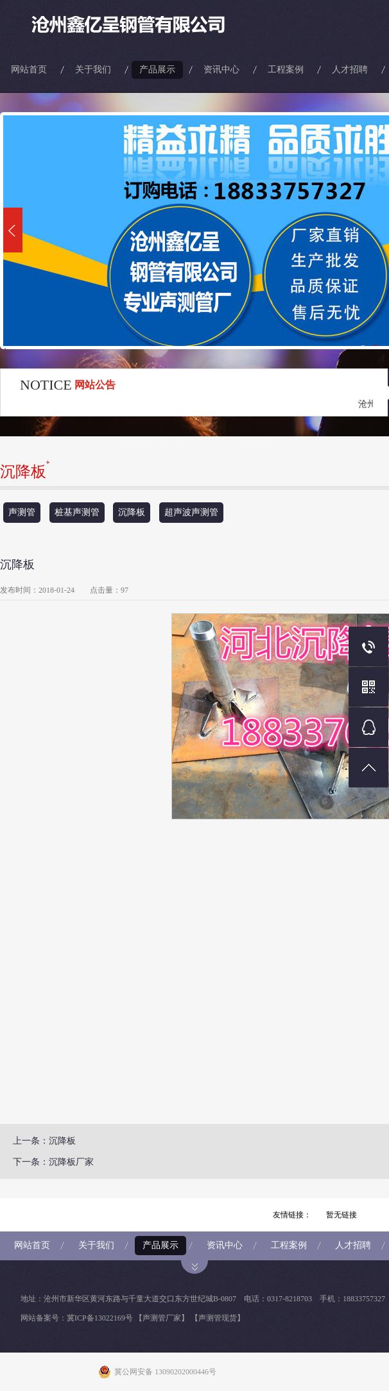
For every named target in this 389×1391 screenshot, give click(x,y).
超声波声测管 (191, 512)
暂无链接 (341, 1214)
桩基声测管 (77, 512)
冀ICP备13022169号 (100, 1317)
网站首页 (29, 69)
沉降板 (131, 512)
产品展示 (157, 69)
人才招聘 (350, 69)
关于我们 (93, 69)
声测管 (21, 512)
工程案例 (286, 69)
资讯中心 (221, 69)
